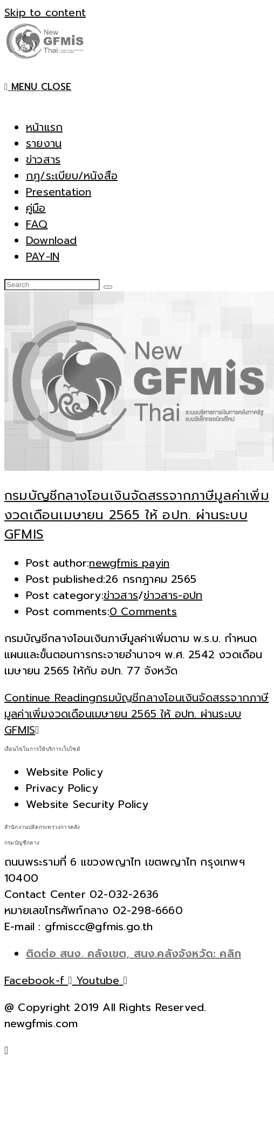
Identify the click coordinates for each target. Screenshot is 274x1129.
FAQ (37, 224)
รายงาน (43, 143)
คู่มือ (36, 208)
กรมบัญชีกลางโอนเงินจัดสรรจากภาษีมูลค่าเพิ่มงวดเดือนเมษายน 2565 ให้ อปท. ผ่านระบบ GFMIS (136, 515)
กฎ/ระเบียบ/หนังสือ (72, 176)
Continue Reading (136, 713)
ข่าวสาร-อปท (172, 595)
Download (51, 240)
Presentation (58, 192)
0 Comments (143, 611)
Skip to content (45, 12)
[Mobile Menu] (38, 87)
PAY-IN (42, 256)
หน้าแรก (44, 127)
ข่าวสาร (43, 159)
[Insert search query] (52, 284)
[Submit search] (108, 287)
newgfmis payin (129, 563)
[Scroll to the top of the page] (6, 1050)
